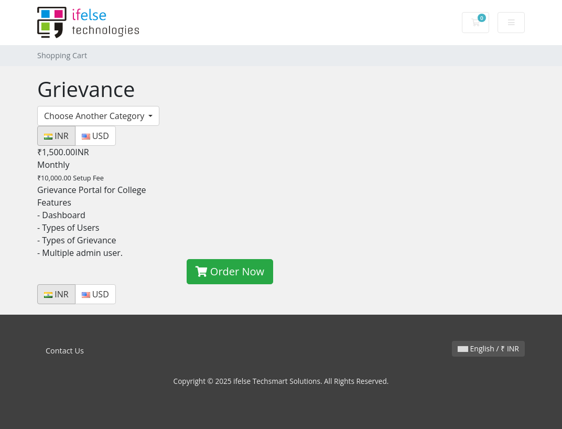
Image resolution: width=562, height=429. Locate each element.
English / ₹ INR (488, 348)
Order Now (230, 271)
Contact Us (65, 351)
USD (95, 136)
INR (56, 136)
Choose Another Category (95, 116)
